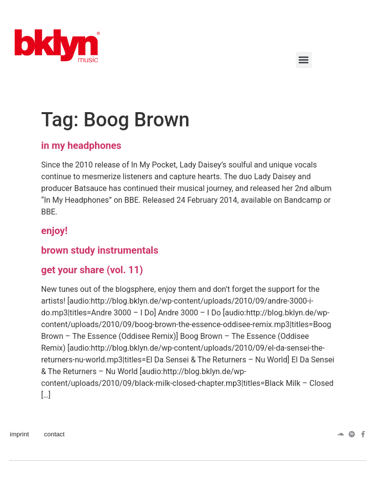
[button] (304, 60)
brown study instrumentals (99, 250)
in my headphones (81, 145)
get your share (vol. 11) (92, 270)
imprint (19, 434)
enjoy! (54, 231)
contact (54, 434)
